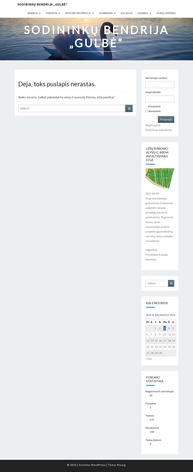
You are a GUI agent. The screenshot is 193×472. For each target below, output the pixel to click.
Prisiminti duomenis (154, 109)
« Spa (148, 358)
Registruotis (152, 125)
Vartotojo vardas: (156, 78)
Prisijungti (166, 119)
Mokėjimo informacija (78, 13)
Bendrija (33, 13)
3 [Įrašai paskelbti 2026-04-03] (164, 328)
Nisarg (121, 465)
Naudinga (143, 13)
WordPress (98, 465)
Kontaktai (51, 13)
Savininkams (106, 13)
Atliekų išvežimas (166, 13)
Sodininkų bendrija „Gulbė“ (42, 4)
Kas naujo (127, 13)
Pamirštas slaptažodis (158, 130)
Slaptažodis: (153, 92)
